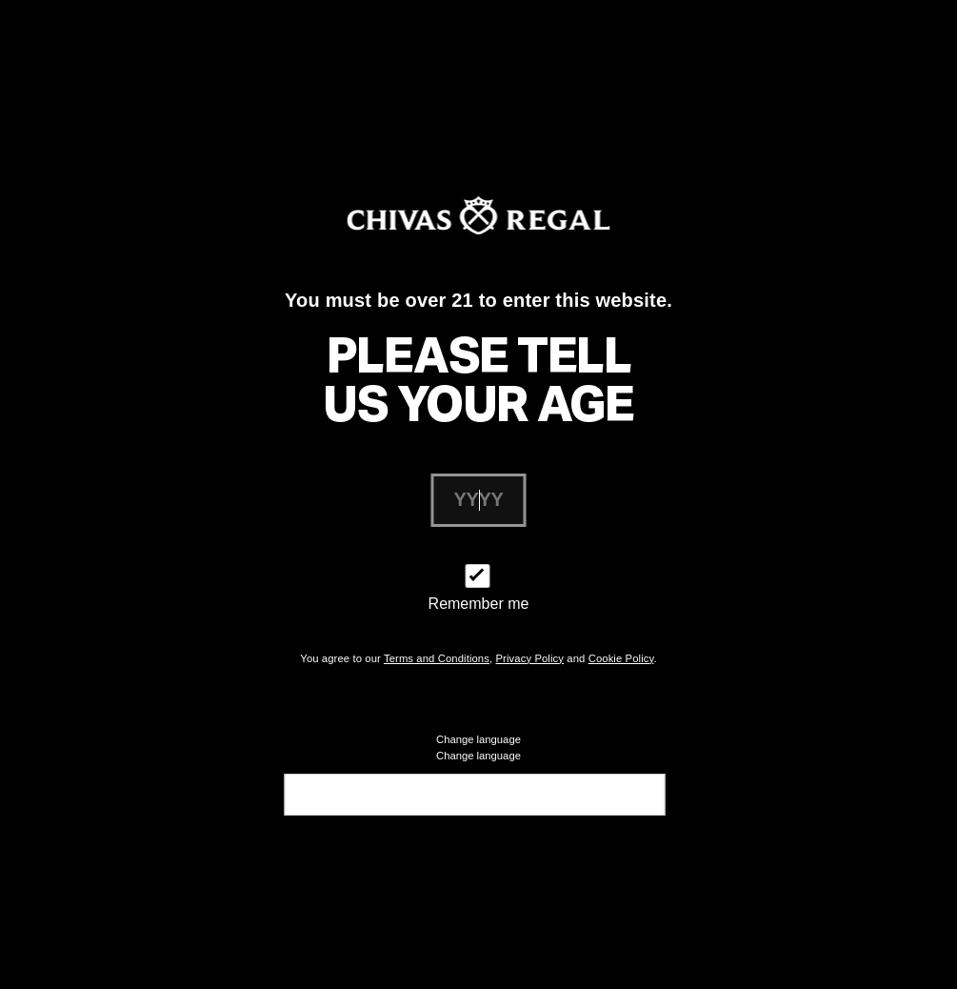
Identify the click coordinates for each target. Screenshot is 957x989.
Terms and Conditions (436, 658)
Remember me (479, 603)
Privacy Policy (529, 658)
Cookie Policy (621, 658)
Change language (478, 755)
